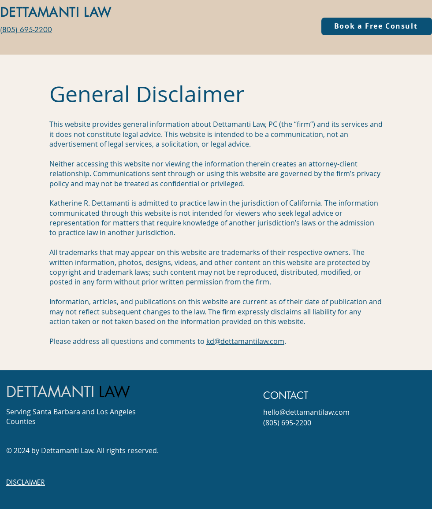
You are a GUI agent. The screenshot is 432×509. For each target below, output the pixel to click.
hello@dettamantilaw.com (306, 412)
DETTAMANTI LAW (56, 12)
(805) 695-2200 (26, 29)
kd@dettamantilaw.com (245, 341)
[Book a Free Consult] (376, 26)
